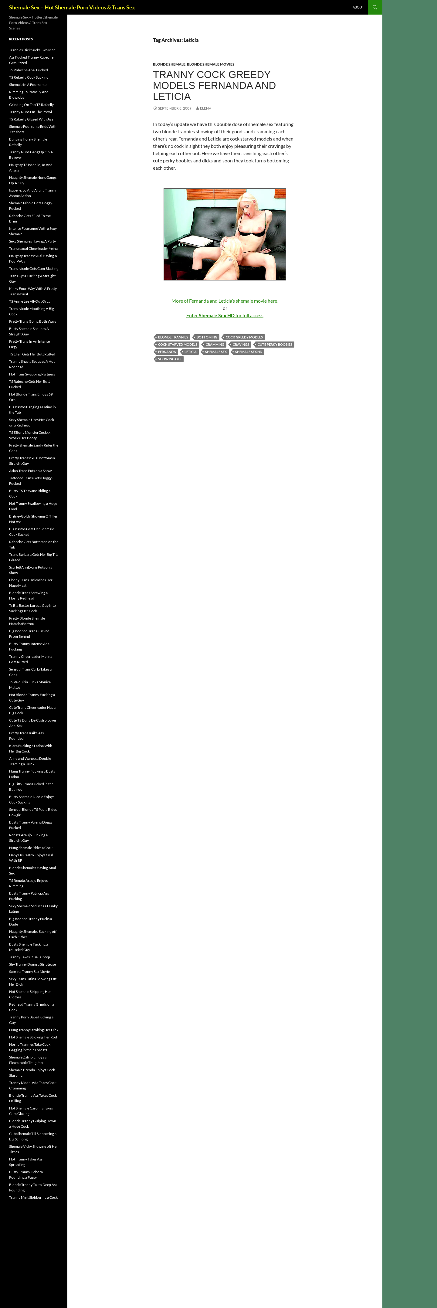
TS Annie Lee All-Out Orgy (29, 301)
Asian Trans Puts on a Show (30, 470)
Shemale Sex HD (248, 352)
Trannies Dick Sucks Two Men (32, 50)
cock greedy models (244, 337)
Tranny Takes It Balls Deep (29, 957)
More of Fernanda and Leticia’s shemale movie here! (225, 301)
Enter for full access (224, 315)
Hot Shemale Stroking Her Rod (33, 1037)
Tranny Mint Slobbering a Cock (33, 1197)
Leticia (191, 352)
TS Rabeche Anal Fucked (28, 70)
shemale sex (216, 352)
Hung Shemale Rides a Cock (31, 847)
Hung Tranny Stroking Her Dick (33, 1030)
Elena (205, 108)
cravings (241, 344)
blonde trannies (173, 337)
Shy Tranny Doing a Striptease (32, 964)
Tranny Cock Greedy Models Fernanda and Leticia (214, 85)
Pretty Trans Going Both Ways (32, 321)
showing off (169, 359)
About (358, 7)
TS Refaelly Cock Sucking (28, 77)
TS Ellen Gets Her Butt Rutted (32, 354)
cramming (215, 344)
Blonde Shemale (169, 64)
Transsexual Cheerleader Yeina (33, 248)
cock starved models (177, 344)
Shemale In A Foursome (27, 84)
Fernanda (167, 352)
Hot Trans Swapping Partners (32, 374)
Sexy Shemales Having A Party (32, 241)
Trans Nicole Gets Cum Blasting (33, 268)
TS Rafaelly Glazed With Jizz (31, 119)
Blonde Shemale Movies (211, 64)
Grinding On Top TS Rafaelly (31, 104)
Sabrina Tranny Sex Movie (29, 971)
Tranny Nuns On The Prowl (30, 112)
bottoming (207, 337)
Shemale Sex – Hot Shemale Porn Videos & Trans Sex (72, 7)
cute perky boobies (275, 344)
